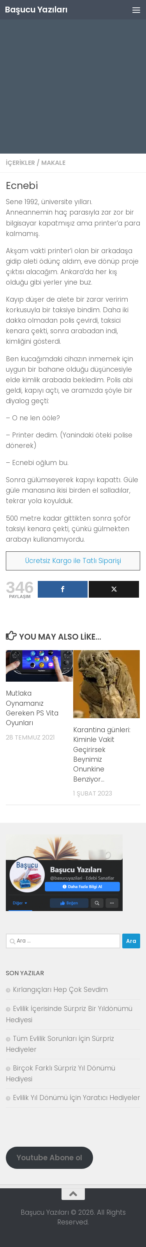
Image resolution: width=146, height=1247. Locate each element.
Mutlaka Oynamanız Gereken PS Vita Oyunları (32, 708)
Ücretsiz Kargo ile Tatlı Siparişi (73, 560)
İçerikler (20, 162)
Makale (53, 162)
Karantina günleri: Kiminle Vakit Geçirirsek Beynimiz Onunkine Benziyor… (101, 754)
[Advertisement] (73, 77)
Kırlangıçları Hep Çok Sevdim (60, 989)
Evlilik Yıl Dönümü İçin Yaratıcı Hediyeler (76, 1097)
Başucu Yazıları (36, 9)
